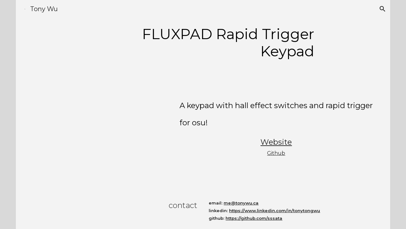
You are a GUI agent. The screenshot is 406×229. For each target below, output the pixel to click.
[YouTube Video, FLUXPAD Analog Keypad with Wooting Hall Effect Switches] (100, 130)
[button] (382, 9)
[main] (203, 43)
